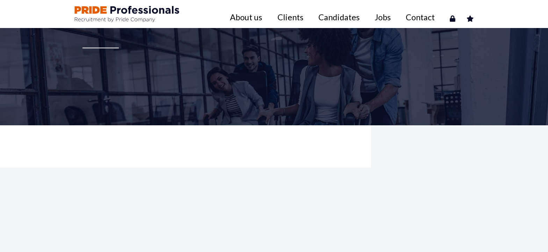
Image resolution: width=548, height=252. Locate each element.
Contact (432, 13)
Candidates (376, 13)
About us (314, 13)
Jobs (406, 13)
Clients (343, 13)
